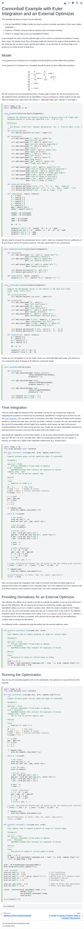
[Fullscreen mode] (69, 3)
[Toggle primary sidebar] (3, 3)
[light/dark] (73, 3)
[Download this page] (65, 3)
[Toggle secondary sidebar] (81, 3)
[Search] (77, 3)
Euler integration (11, 418)
